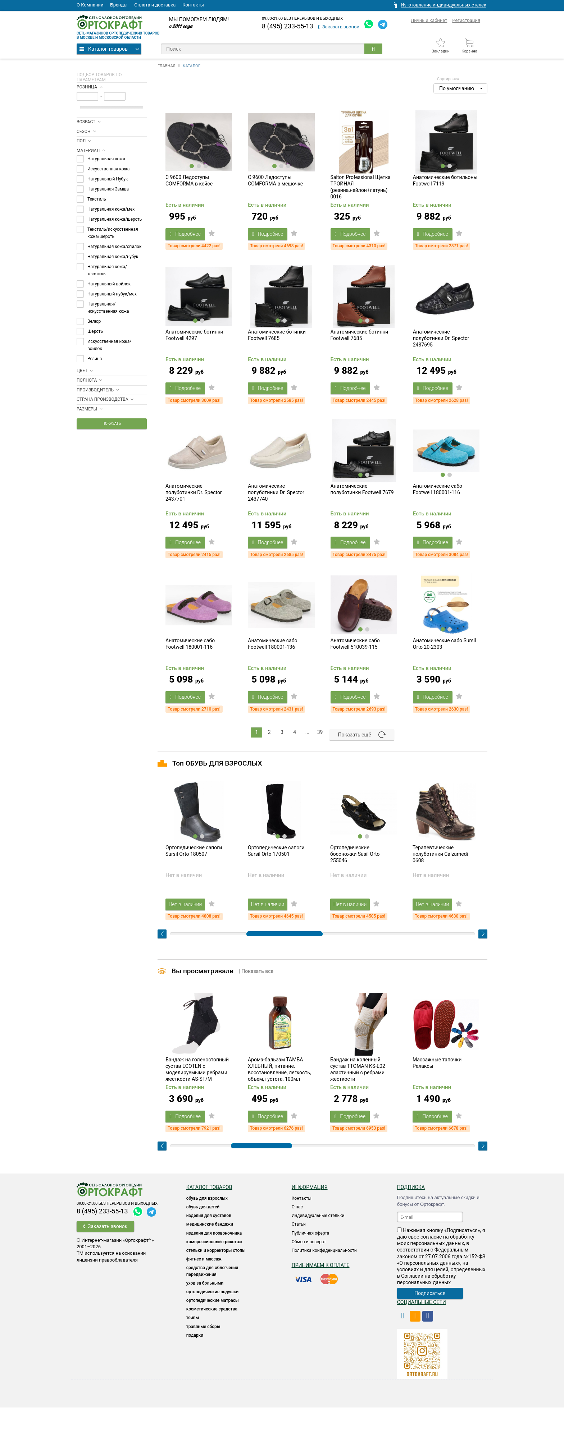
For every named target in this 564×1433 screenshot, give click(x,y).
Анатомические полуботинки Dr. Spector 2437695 (441, 348)
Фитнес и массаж (204, 1284)
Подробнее (189, 239)
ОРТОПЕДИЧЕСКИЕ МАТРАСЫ (212, 1325)
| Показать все (256, 992)
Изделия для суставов (208, 1241)
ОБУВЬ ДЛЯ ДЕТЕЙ (202, 1232)
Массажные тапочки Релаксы (437, 1089)
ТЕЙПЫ (192, 1343)
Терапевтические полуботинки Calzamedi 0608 (440, 874)
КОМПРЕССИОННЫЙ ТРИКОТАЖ (214, 1267)
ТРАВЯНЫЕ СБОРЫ (203, 1352)
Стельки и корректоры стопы (216, 1275)
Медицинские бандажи (209, 1250)
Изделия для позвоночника (214, 1258)
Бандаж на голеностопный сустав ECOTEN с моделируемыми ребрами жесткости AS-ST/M (197, 1095)
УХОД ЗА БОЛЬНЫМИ (204, 1308)
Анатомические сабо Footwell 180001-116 (437, 504)
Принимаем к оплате (321, 1291)
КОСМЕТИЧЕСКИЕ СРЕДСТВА (211, 1334)
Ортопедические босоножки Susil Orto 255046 (354, 874)
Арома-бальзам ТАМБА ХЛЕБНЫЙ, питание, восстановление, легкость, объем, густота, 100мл (279, 1095)
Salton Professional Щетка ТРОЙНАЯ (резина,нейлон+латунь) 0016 (361, 192)
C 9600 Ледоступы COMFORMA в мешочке (275, 185)
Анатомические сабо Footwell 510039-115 (355, 663)
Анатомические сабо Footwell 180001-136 (272, 663)
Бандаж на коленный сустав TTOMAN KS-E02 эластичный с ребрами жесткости (357, 1095)
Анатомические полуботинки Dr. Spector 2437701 (193, 507)
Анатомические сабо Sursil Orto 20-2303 (444, 663)
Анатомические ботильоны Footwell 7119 (445, 185)
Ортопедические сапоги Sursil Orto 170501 (276, 871)
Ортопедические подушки (212, 1317)
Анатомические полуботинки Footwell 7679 (362, 504)
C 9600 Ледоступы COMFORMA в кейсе (189, 185)
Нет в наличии (189, 925)
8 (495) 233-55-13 (287, 26)
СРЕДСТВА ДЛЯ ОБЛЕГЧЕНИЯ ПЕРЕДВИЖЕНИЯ (212, 1297)
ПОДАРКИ (194, 1360)
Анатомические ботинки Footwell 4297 (194, 345)
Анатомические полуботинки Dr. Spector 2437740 (276, 507)
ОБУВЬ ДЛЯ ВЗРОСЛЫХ (207, 1223)
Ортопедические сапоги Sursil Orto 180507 (193, 871)
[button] (460, 88)
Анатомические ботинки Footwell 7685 (277, 345)
